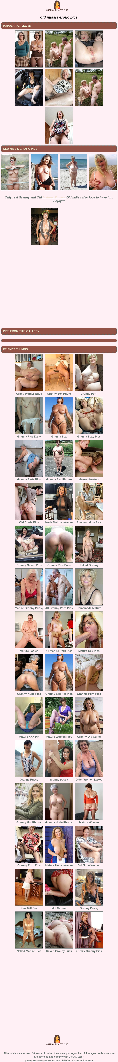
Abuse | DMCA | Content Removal (73, 1060)
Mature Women (54, 197)
